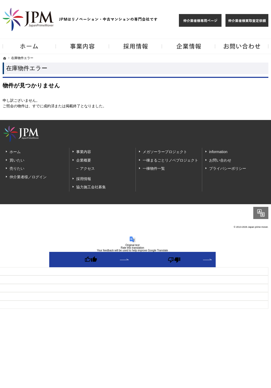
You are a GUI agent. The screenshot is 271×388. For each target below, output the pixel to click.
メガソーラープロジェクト (165, 152)
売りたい (17, 168)
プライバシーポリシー (227, 168)
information (218, 152)
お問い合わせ (220, 160)
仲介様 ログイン (200, 20)
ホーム (15, 152)
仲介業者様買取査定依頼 (246, 20)
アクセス (87, 168)
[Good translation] (90, 259)
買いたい (17, 160)
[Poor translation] (174, 259)
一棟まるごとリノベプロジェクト (170, 160)
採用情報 (83, 179)
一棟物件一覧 (154, 168)
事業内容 (83, 152)
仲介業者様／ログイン (28, 177)
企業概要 (83, 160)
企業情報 (188, 46)
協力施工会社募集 (91, 187)
